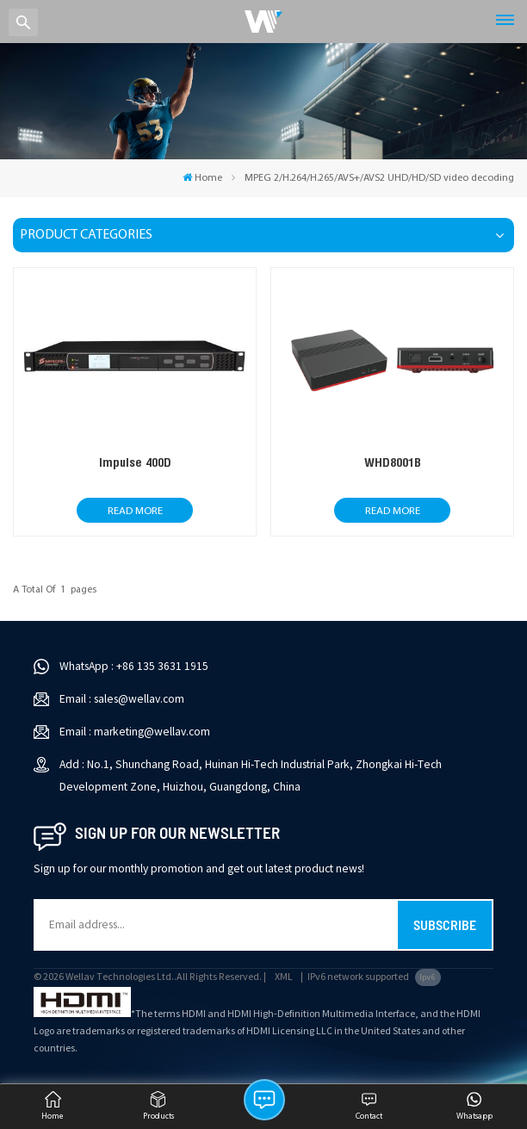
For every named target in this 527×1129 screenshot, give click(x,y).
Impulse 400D (135, 462)
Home (202, 177)
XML (284, 977)
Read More (135, 511)
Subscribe (444, 924)
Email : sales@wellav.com (121, 699)
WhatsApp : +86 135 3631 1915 (133, 666)
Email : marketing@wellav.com (134, 731)
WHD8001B (392, 462)
